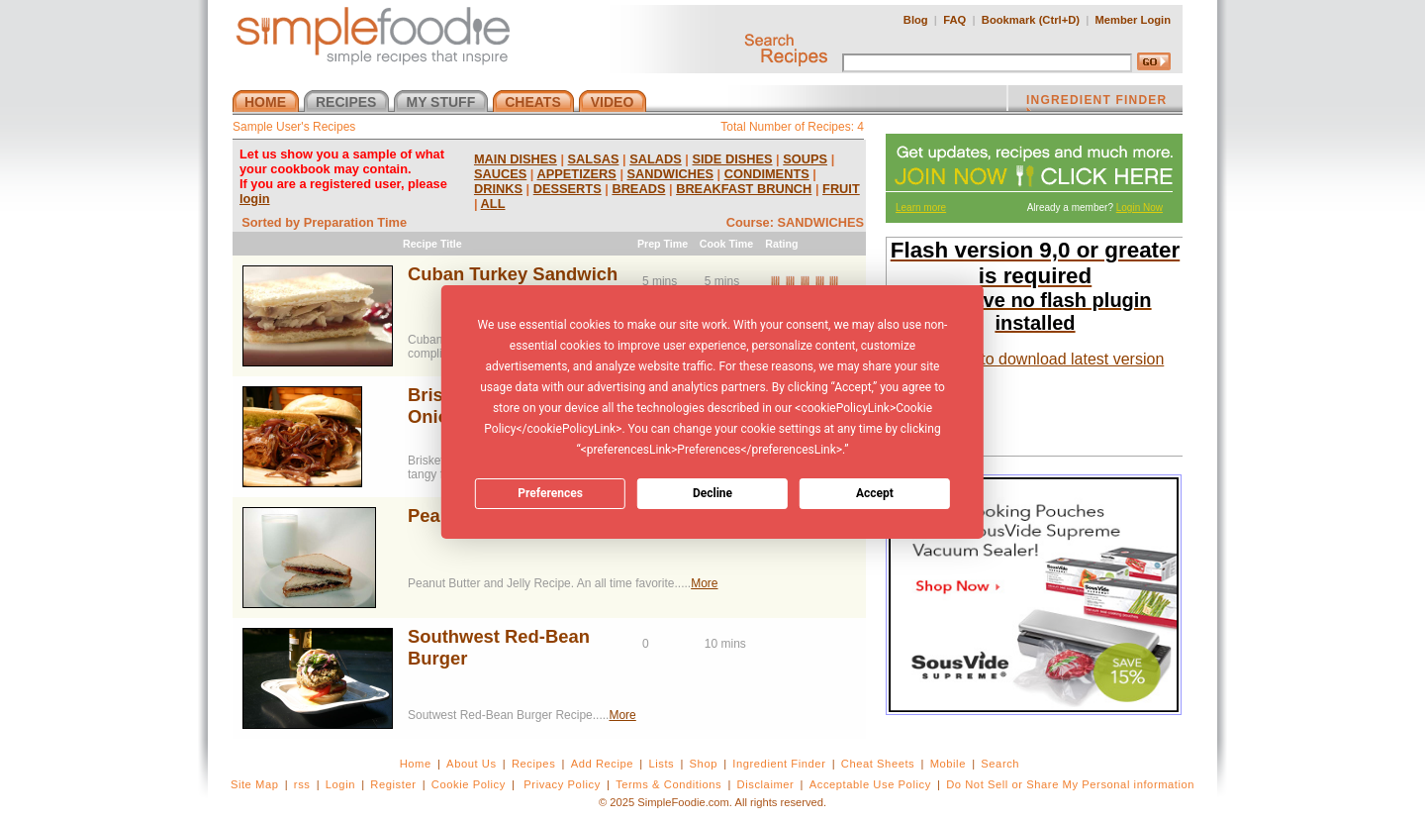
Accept (875, 493)
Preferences (550, 493)
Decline (712, 493)
